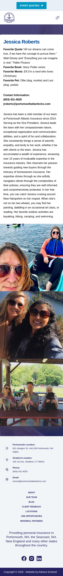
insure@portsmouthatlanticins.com (29, 481)
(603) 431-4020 (20, 471)
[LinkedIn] (39, 558)
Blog (31, 502)
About (31, 492)
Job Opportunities (31, 516)
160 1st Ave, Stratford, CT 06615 (28, 461)
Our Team (31, 497)
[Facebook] (24, 558)
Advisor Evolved (48, 571)
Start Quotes (31, 5)
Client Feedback (31, 507)
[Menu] (57, 18)
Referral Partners (31, 521)
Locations (31, 511)
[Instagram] (31, 558)
